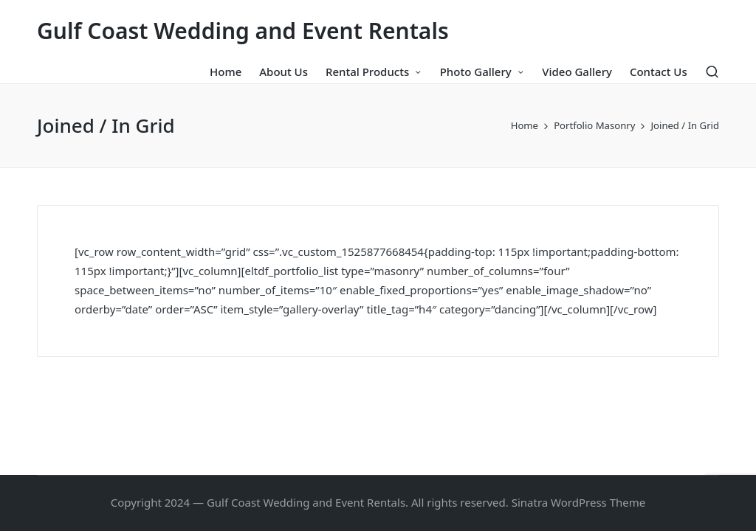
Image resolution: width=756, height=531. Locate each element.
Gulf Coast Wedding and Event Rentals (243, 30)
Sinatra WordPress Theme (579, 502)
